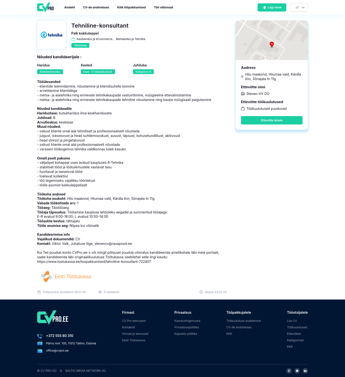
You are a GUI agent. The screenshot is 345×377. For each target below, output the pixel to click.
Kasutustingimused (187, 321)
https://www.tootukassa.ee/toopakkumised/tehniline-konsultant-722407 (94, 261)
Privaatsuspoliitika (186, 327)
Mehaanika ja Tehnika (130, 39)
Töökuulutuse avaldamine (243, 321)
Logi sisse (272, 7)
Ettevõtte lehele (271, 120)
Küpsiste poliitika (185, 334)
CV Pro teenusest (134, 321)
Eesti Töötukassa (133, 340)
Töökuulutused (297, 327)
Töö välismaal (163, 7)
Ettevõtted (294, 334)
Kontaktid (128, 327)
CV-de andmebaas (96, 7)
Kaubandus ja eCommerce (95, 39)
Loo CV (292, 321)
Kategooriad (295, 340)
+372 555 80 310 (59, 336)
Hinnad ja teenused (135, 334)
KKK (229, 334)
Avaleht (69, 7)
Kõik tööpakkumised (131, 7)
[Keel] (299, 7)
